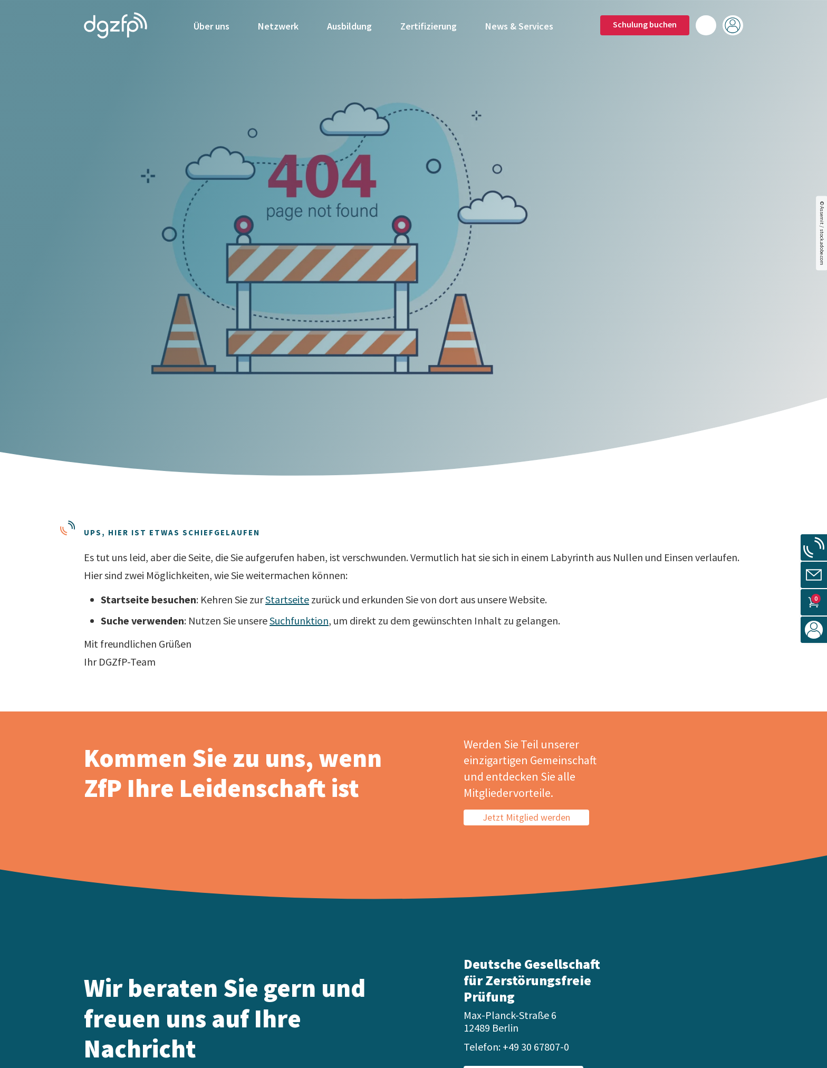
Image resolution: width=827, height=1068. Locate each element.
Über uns (211, 25)
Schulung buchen (645, 23)
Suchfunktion (299, 620)
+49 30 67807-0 (536, 1046)
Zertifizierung (428, 25)
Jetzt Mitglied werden (526, 817)
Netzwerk (278, 25)
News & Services (519, 25)
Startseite (287, 599)
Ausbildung (349, 25)
